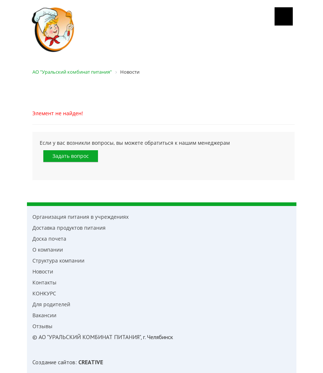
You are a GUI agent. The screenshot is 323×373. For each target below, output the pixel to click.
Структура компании (58, 260)
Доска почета (49, 238)
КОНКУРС (44, 293)
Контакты (44, 282)
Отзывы (42, 326)
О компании (47, 249)
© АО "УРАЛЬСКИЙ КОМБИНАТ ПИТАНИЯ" (86, 337)
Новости (42, 271)
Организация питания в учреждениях (80, 216)
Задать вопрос (70, 155)
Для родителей (51, 304)
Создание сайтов (53, 362)
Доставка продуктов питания (69, 227)
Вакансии (44, 315)
